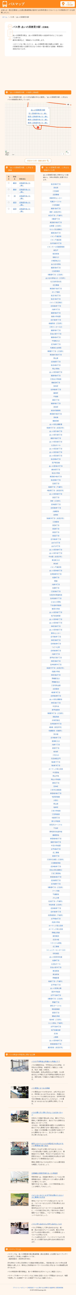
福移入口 (56, 257)
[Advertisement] (38, 73)
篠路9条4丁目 (56, 376)
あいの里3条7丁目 (55, 612)
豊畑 (55, 581)
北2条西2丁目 (56, 880)
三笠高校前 (56, 814)
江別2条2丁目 (56, 591)
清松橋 (55, 417)
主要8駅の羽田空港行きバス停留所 (44, 1173)
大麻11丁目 (56, 745)
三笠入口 (56, 755)
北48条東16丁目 (56, 574)
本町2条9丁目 (56, 626)
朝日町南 (56, 254)
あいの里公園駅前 (55, 699)
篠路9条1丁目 (56, 403)
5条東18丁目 (55, 765)
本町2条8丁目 (56, 640)
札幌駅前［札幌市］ (56, 731)
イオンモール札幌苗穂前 (56, 247)
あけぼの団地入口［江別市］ (56, 278)
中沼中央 (56, 706)
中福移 (55, 396)
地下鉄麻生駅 (56, 1030)
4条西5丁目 (56, 818)
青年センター (56, 633)
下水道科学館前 (55, 605)
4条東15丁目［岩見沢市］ (56, 668)
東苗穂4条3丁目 (55, 839)
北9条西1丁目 (56, 504)
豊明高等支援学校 (55, 832)
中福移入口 (56, 341)
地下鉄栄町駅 (56, 616)
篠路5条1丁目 (56, 330)
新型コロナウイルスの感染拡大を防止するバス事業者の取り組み (47, 1145)
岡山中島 (56, 776)
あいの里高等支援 (55, 957)
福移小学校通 (56, 316)
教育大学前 (56, 609)
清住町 (55, 407)
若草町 (55, 515)
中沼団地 (56, 772)
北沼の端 (56, 940)
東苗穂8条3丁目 (55, 1044)
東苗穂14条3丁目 (56, 477)
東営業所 (56, 936)
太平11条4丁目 (56, 995)
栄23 (14, 202)
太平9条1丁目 (56, 985)
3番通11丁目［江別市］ (55, 351)
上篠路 (55, 1037)
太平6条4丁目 (56, 849)
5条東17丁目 (55, 762)
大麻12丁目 (56, 654)
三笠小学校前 (56, 811)
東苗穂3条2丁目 (55, 793)
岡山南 (55, 804)
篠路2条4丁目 (56, 233)
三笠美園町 (56, 205)
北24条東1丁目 (56, 866)
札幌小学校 (56, 671)
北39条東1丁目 (56, 389)
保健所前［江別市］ (56, 323)
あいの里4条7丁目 (55, 623)
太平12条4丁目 (56, 1027)
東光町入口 (56, 560)
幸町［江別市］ (55, 501)
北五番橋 (56, 285)
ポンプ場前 (56, 292)
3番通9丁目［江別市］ (56, 275)
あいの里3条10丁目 (56, 466)
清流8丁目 (55, 529)
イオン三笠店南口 (55, 302)
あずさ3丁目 (55, 546)
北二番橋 (56, 852)
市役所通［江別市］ (56, 905)
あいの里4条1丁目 (55, 619)
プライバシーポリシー (20, 1287)
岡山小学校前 (56, 779)
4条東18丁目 (55, 692)
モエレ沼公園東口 (55, 229)
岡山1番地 (55, 369)
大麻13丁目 (56, 309)
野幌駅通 (56, 978)
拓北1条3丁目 (56, 299)
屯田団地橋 (56, 797)
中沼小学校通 (56, 846)
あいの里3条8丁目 (55, 372)
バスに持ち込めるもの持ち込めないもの (46, 1224)
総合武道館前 (56, 410)
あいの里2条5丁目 (55, 456)
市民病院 (56, 953)
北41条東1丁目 (56, 912)
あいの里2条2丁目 (55, 452)
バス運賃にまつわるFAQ (40, 1088)
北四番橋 (56, 195)
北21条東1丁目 (56, 320)
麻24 (14, 183)
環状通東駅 (56, 1009)
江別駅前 (56, 522)
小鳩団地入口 (56, 261)
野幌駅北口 (56, 678)
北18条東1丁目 (56, 738)
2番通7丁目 (56, 219)
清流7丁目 (55, 497)
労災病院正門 (56, 758)
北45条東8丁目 (56, 651)
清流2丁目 (55, 536)
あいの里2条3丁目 (55, 442)
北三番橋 (56, 946)
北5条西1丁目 (56, 362)
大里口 (55, 800)
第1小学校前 (55, 821)
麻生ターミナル (55, 1006)
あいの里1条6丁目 (55, 431)
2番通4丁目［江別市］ (56, 999)
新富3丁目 (55, 748)
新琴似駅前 (56, 710)
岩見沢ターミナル (55, 825)
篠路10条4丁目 (56, 842)
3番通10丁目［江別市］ (55, 713)
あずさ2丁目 (55, 543)
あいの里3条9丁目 (55, 550)
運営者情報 (59, 1287)
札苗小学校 (56, 922)
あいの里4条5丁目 (55, 571)
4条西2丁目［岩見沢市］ (56, 490)
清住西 (55, 188)
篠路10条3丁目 (56, 438)
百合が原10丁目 (55, 967)
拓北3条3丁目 (56, 184)
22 (15, 196)
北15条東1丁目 (56, 637)
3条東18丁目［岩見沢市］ (56, 518)
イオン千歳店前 (55, 236)
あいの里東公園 (55, 988)
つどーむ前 (56, 647)
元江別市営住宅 (55, 282)
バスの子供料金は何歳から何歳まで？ (45, 1061)
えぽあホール (56, 445)
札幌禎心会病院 (55, 348)
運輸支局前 (56, 1016)
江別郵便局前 (56, 863)
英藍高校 (56, 717)
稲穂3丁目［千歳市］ (55, 487)
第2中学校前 (55, 992)
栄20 (14, 209)
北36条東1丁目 (56, 306)
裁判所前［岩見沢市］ (56, 1047)
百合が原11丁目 (55, 334)
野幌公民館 (56, 933)
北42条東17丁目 (56, 598)
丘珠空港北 (56, 720)
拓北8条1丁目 (56, 480)
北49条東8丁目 (56, 696)
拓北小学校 (56, 473)
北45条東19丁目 (56, 724)
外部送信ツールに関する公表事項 (38, 1287)
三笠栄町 (56, 191)
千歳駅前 (56, 894)
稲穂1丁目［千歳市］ (55, 981)
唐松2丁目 (55, 783)
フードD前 (56, 891)
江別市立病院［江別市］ (56, 859)
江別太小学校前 (55, 379)
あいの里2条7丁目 (55, 449)
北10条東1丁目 (56, 539)
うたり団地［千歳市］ (56, 1023)
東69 (14, 189)
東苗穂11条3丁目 (56, 289)
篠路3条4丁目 (56, 268)
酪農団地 (56, 835)
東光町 (55, 564)
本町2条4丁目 (56, 675)
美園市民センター (55, 198)
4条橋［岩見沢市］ (56, 727)
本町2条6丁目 (56, 661)
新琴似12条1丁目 (56, 658)
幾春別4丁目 (55, 383)
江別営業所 (56, 271)
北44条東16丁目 (56, 665)
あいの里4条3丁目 (55, 630)
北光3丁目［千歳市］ (55, 901)
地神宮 (55, 807)
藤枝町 (55, 393)
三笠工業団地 (56, 873)
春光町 (55, 752)
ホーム (4, 17)
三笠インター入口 (55, 327)
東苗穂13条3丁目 (56, 414)
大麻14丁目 (56, 584)
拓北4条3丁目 (56, 365)
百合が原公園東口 (55, 870)
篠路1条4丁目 (56, 208)
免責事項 (52, 1287)
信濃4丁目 (55, 577)
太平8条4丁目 (56, 919)
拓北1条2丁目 (56, 295)
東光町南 (56, 971)
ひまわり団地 (56, 602)
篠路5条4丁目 (56, 313)
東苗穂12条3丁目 (56, 355)
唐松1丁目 (55, 400)
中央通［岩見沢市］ (56, 557)
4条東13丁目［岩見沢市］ (56, 428)
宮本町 (55, 786)
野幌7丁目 (55, 1002)
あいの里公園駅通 (55, 424)
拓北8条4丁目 (56, 459)
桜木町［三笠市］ (55, 1020)
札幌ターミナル (55, 202)
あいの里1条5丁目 (55, 435)
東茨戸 (55, 250)
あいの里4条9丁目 (55, 1040)
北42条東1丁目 (56, 508)
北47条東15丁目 (56, 243)
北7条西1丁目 (56, 884)
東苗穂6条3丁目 (55, 877)
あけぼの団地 (56, 264)
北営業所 (56, 689)
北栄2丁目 (55, 483)
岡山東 (55, 358)
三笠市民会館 (56, 685)
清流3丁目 (55, 532)
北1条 (56, 1034)
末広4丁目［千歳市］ (55, 215)
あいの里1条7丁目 (55, 553)
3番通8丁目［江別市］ (56, 887)
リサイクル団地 (55, 943)
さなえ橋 (56, 898)
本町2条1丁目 (56, 703)
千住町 (55, 828)
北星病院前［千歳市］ (56, 915)
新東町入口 (56, 741)
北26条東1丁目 (56, 908)
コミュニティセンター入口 (55, 950)
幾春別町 (56, 421)
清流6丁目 (55, 525)
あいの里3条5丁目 (55, 494)
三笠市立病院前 (55, 790)
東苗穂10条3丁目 (56, 222)
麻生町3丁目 (55, 470)
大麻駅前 (56, 511)
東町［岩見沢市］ (55, 212)
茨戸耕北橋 (56, 463)
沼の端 (55, 734)
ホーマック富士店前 (56, 769)
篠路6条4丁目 (56, 337)
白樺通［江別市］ (55, 226)
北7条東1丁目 (56, 344)
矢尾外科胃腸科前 (55, 595)
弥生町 (55, 386)
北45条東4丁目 (56, 644)
